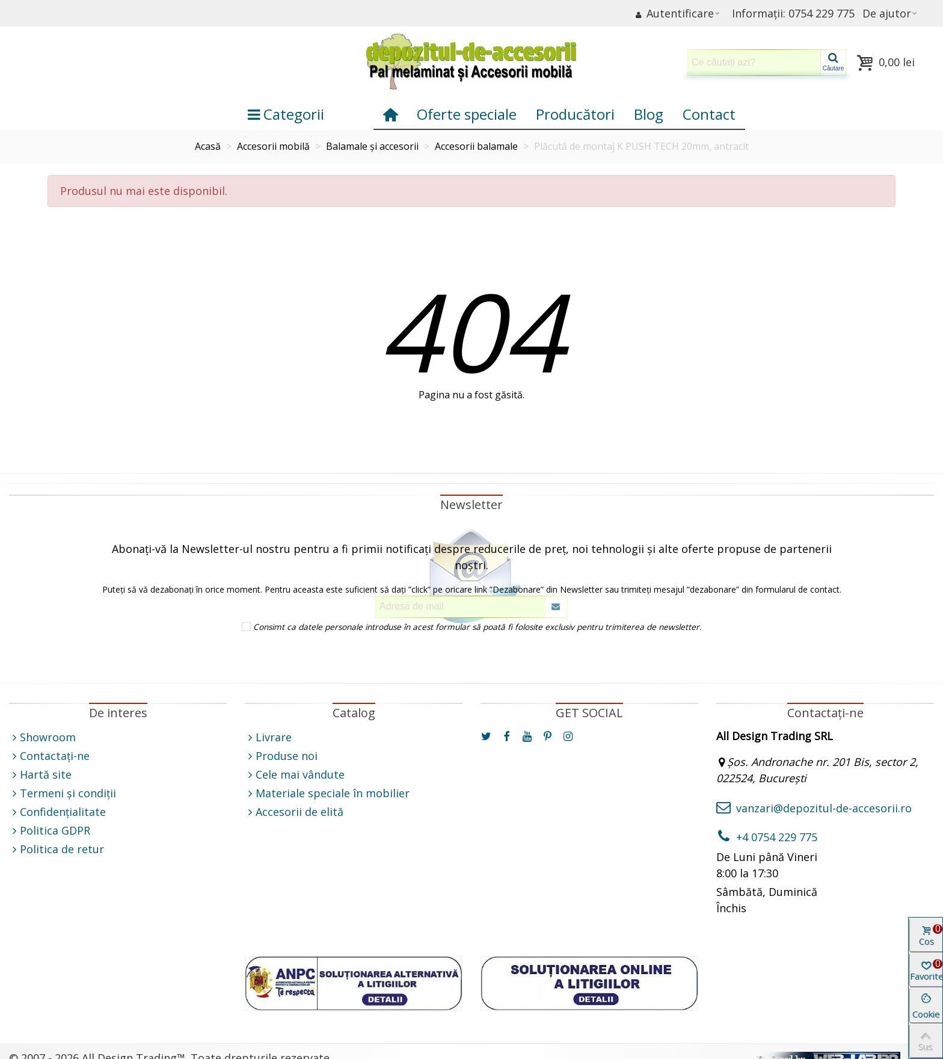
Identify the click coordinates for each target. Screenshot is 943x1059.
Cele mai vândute (295, 775)
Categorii (286, 114)
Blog (648, 114)
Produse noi (281, 756)
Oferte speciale (467, 114)
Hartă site (40, 775)
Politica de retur (56, 849)
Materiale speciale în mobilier (327, 793)
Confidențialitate (57, 812)
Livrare (268, 737)
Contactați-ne (49, 756)
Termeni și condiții (62, 793)
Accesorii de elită (294, 812)
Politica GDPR (49, 831)
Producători (575, 114)
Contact (709, 114)
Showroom (42, 737)
